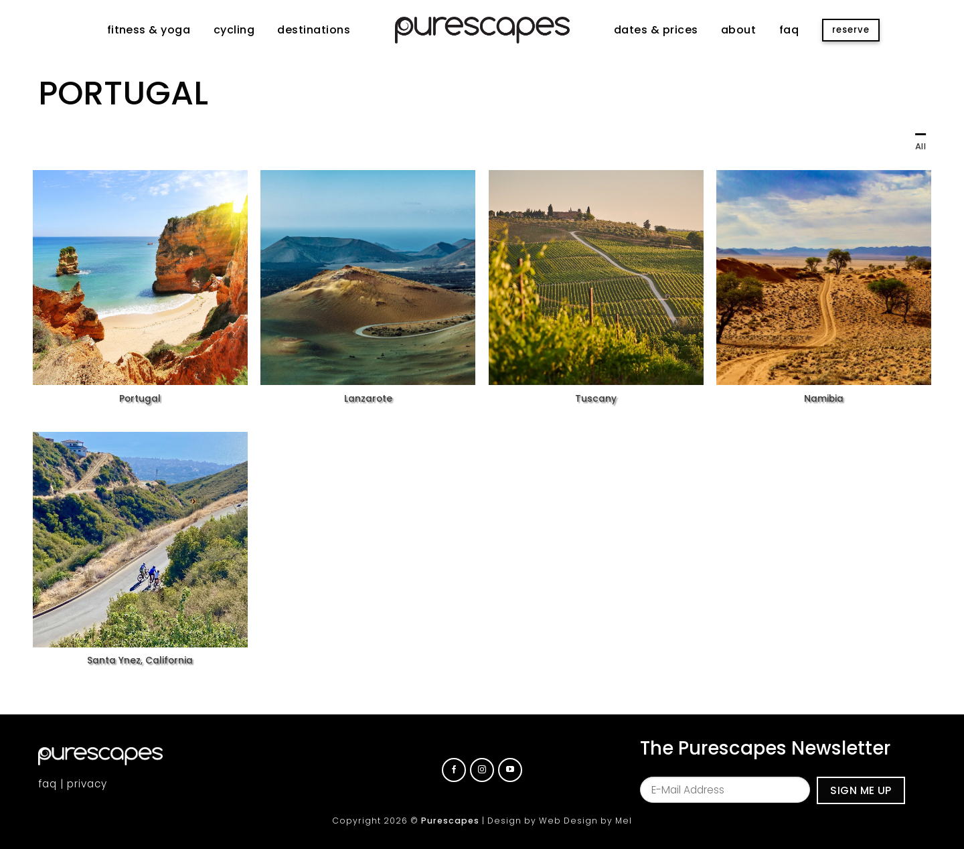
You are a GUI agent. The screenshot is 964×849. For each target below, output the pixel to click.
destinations (313, 29)
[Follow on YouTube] (510, 770)
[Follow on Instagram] (482, 770)
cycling (234, 29)
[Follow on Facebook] (454, 770)
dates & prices (656, 29)
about (738, 29)
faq (789, 29)
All (920, 146)
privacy (87, 784)
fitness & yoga (149, 29)
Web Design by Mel (585, 820)
